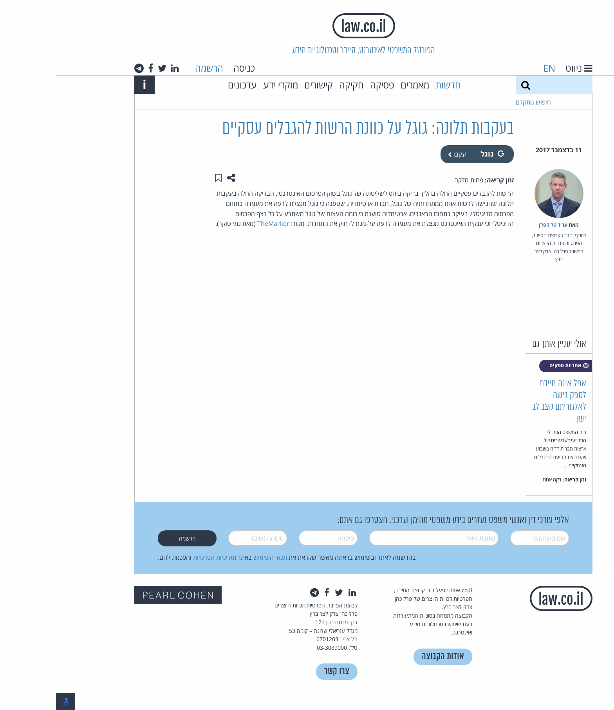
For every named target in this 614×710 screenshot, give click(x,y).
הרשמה (153, 67)
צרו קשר (280, 671)
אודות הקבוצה (386, 656)
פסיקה (326, 84)
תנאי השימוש (214, 557)
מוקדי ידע (224, 84)
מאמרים (358, 84)
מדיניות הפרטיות (157, 557)
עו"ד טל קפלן (496, 224)
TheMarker (217, 223)
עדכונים (186, 84)
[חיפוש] (469, 85)
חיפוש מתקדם (477, 102)
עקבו (401, 154)
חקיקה (295, 84)
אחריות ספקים (513, 365)
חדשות (392, 84)
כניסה (188, 67)
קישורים (262, 84)
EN (493, 67)
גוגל (436, 153)
